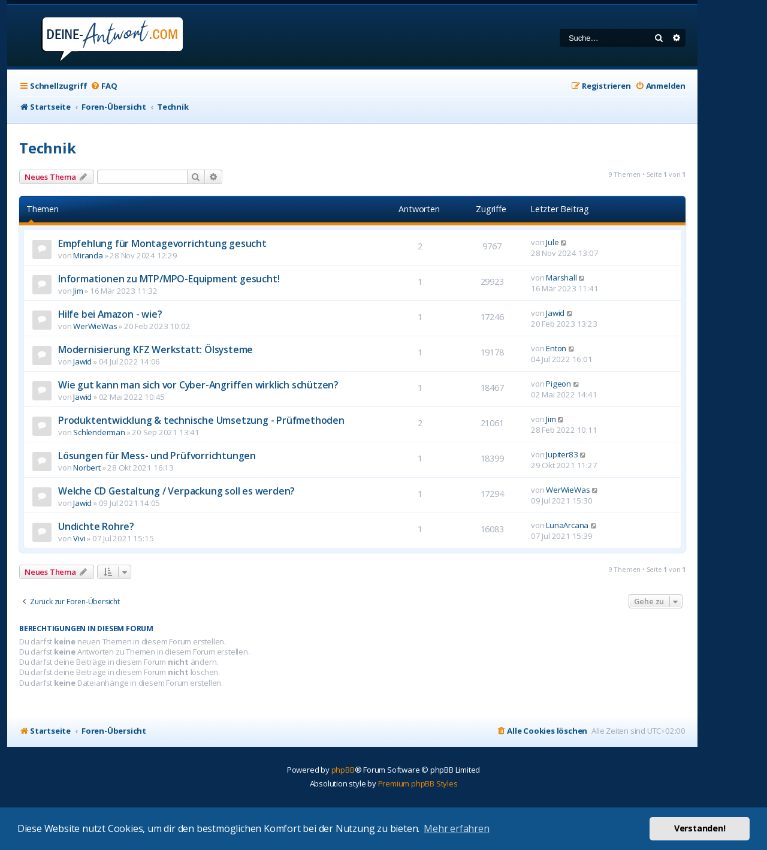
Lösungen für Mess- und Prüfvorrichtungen (157, 455)
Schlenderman (99, 432)
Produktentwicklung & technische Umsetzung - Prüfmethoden (201, 420)
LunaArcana (567, 525)
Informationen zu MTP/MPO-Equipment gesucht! (168, 278)
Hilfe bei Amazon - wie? (110, 314)
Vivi (79, 538)
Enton (556, 348)
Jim (78, 290)
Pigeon (558, 383)
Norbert (87, 467)
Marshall (561, 277)
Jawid (555, 313)
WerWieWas (95, 326)
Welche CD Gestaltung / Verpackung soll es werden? (176, 491)
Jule (552, 242)
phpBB (343, 769)
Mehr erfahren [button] (456, 828)
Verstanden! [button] (700, 828)
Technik (47, 148)
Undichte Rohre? (96, 526)
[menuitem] (103, 86)
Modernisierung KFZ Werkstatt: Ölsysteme (155, 349)
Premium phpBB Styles (418, 783)
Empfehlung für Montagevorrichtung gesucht (162, 243)
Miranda (88, 255)
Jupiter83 (562, 454)
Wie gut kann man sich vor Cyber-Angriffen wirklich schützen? (198, 384)
